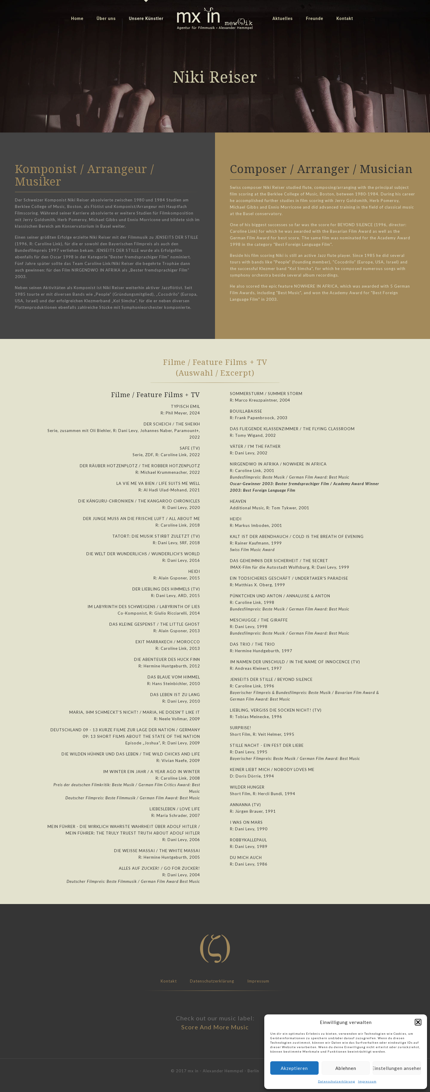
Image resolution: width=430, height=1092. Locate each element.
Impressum (367, 1081)
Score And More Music (215, 1027)
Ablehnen (345, 1068)
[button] (418, 1022)
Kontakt (169, 981)
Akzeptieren (294, 1068)
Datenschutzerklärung (336, 1081)
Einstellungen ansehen (397, 1068)
